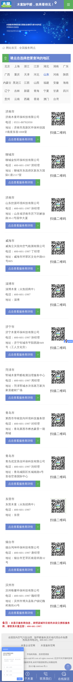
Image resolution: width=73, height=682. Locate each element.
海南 (66, 82)
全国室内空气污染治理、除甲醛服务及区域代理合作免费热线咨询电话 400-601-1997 (38, 637)
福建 (46, 82)
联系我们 (45, 676)
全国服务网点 (27, 47)
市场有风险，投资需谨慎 (38, 654)
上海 (17, 66)
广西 (7, 74)
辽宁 (7, 90)
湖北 (46, 66)
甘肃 (56, 90)
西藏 (26, 99)
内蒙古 (7, 82)
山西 (36, 82)
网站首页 (11, 47)
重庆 (17, 74)
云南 (17, 99)
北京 (7, 66)
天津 (26, 74)
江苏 (36, 66)
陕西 (66, 74)
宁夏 (46, 90)
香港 (36, 99)
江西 (26, 82)
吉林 (17, 90)
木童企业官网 (28, 645)
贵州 (7, 99)
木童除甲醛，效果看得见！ (27, 3)
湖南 (56, 66)
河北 (36, 74)
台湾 (56, 99)
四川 (66, 90)
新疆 (26, 90)
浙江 (26, 66)
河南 (56, 74)
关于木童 (27, 676)
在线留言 (64, 676)
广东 (66, 66)
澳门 (46, 99)
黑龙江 (17, 82)
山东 (46, 74)
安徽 (56, 82)
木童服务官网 (48, 645)
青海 (36, 90)
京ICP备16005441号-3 (37, 666)
